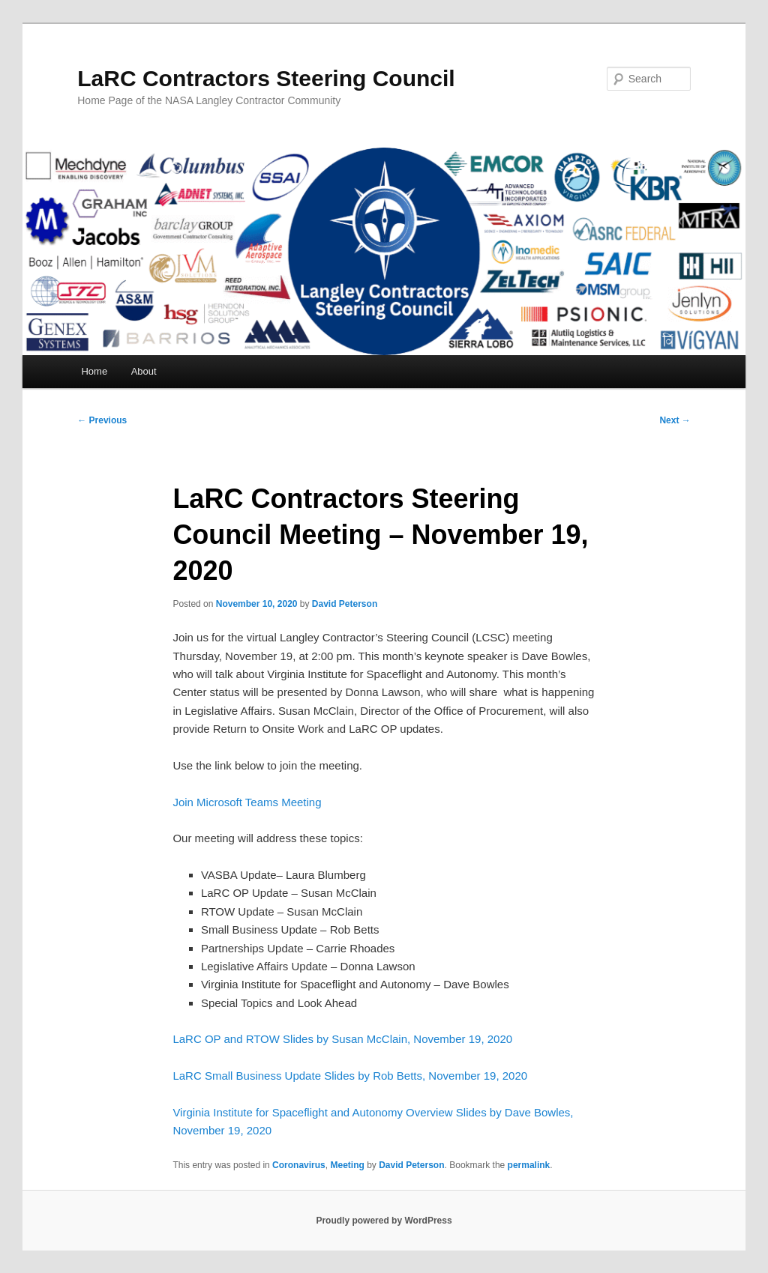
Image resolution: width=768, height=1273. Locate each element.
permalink (529, 1165)
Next (674, 420)
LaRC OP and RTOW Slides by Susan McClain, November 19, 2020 (342, 1038)
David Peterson (344, 604)
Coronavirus (299, 1165)
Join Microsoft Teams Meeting (246, 802)
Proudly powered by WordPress (384, 1220)
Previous (102, 420)
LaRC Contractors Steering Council (265, 78)
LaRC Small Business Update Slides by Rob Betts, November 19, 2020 (349, 1075)
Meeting (347, 1165)
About (144, 371)
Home (94, 371)
